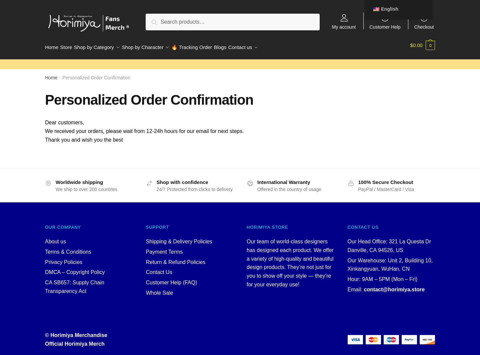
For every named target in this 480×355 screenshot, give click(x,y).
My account (344, 26)
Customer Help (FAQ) (171, 278)
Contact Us (159, 268)
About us (55, 237)
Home (51, 73)
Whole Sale (159, 289)
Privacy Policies (63, 258)
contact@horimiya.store (394, 285)
